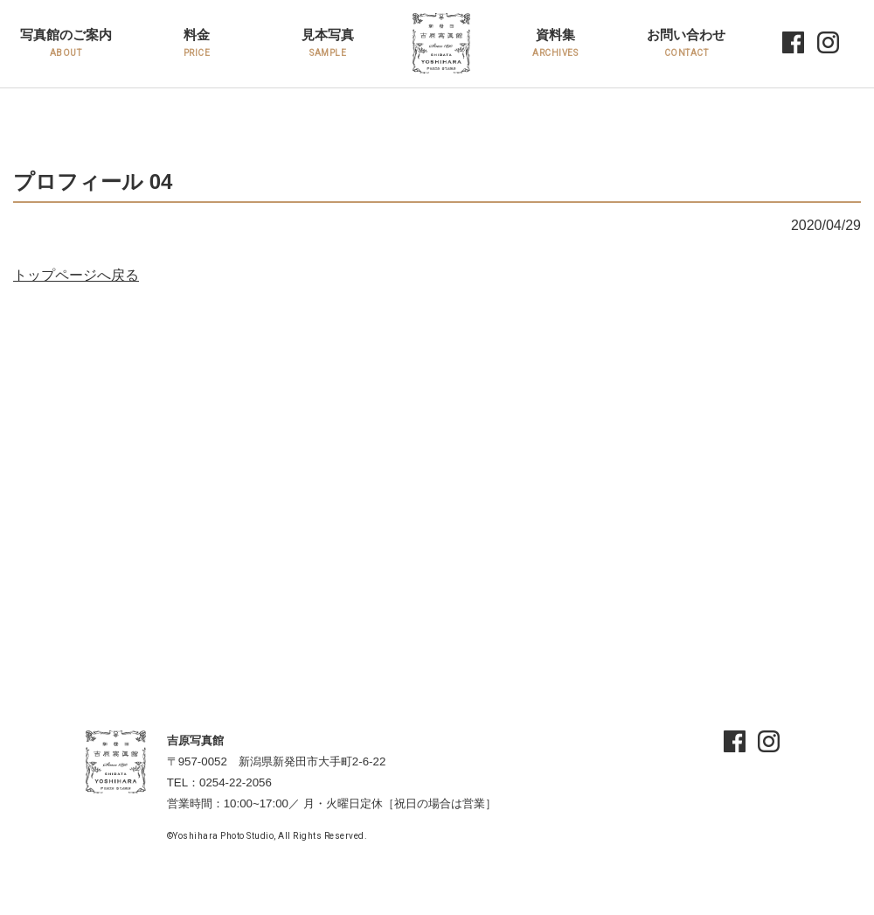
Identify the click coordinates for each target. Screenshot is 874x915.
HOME (427, 44)
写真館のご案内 (66, 42)
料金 (197, 42)
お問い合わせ (686, 42)
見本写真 (328, 42)
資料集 (555, 42)
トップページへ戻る (76, 275)
